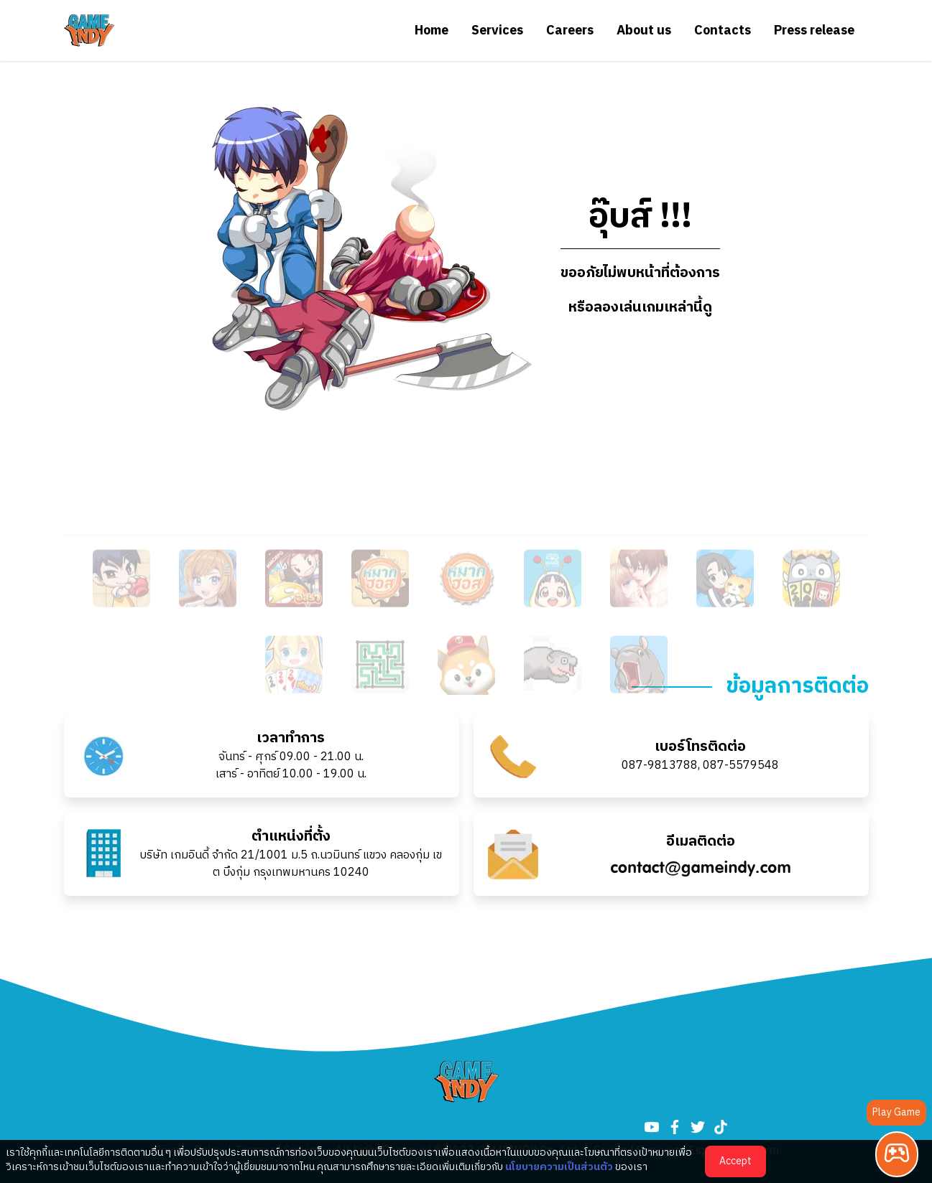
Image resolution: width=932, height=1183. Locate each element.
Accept (735, 1161)
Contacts (722, 31)
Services (497, 31)
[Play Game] (896, 1154)
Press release (814, 31)
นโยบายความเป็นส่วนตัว (559, 1167)
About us (644, 31)
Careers (570, 31)
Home (431, 31)
